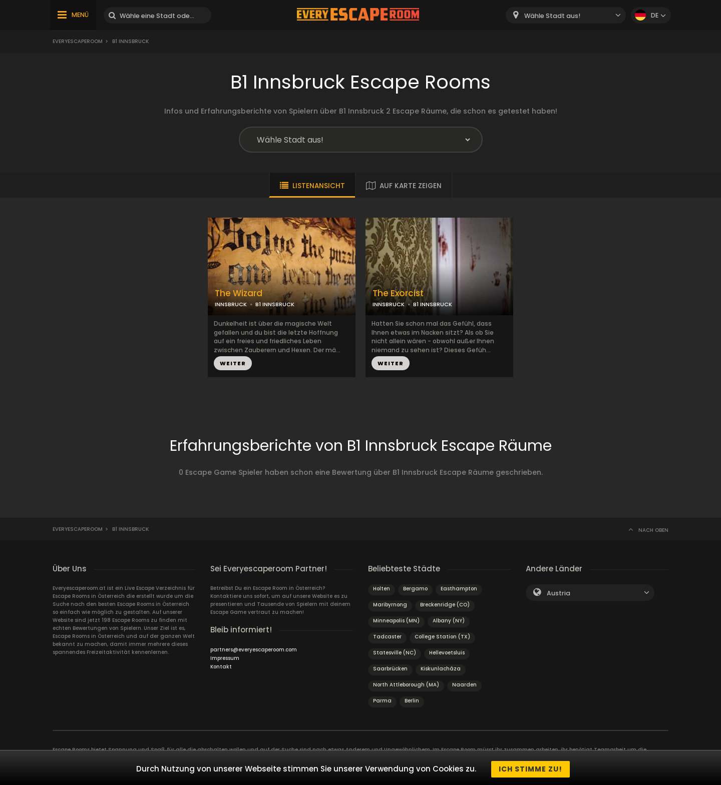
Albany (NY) (449, 620)
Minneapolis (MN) (396, 620)
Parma (382, 700)
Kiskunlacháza (441, 668)
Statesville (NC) (394, 652)
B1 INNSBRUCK (274, 304)
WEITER (233, 363)
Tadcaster (387, 636)
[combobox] (566, 15)
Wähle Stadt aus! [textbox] (552, 16)
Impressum (224, 658)
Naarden (464, 684)
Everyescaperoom (78, 41)
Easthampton (459, 588)
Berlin (412, 700)
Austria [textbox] (558, 593)
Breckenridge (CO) (445, 604)
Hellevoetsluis (447, 652)
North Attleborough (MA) (406, 684)
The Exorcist (398, 293)
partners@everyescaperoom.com (253, 649)
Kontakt (221, 666)
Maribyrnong (390, 604)
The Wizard (238, 293)
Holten (381, 588)
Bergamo (415, 588)
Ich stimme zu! (530, 769)
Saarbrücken (390, 668)
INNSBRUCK (231, 304)
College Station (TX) (442, 636)
